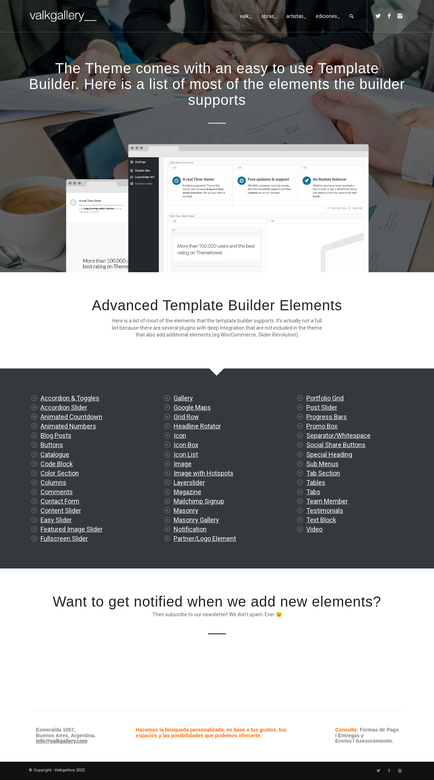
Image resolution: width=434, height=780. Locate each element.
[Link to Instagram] (400, 15)
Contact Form (60, 529)
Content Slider (61, 538)
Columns (53, 510)
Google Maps (192, 452)
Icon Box (186, 490)
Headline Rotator (197, 471)
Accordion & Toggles (70, 426)
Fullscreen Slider (64, 566)
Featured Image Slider (72, 557)
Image (183, 508)
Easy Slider (56, 547)
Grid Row (186, 461)
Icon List (186, 499)
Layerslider (189, 527)
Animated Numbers (68, 454)
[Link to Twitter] (378, 15)
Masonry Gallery (196, 564)
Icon (180, 480)
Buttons (52, 472)
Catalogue (55, 482)
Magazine (187, 536)
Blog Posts (56, 463)
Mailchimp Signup (199, 546)
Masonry (186, 555)
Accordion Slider (64, 435)
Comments (57, 519)
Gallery (183, 443)
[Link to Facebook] (389, 15)
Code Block (57, 491)
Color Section (60, 500)
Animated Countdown (71, 444)
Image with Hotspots (203, 518)
